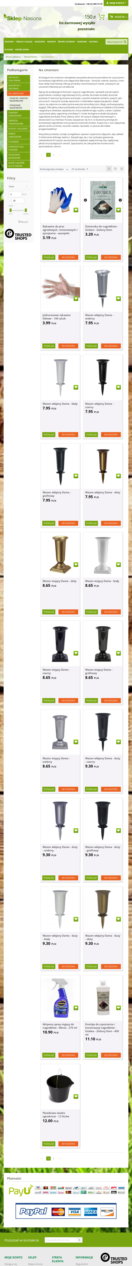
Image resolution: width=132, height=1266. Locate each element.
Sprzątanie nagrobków (16, 106)
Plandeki (13, 141)
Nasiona (9, 41)
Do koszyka (68, 257)
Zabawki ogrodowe (14, 114)
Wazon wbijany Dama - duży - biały (60, 937)
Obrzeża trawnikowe (15, 122)
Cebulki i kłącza (24, 41)
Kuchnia (93, 41)
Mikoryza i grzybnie (14, 87)
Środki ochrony (66, 41)
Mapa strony (35, 1264)
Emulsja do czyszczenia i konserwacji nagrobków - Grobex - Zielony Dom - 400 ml (102, 1029)
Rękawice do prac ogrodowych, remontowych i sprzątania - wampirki (60, 230)
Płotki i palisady (18, 128)
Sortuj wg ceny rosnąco (54, 169)
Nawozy (51, 41)
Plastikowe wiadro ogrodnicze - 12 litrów (56, 1114)
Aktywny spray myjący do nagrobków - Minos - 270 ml (60, 1026)
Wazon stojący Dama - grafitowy (99, 671)
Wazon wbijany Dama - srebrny (99, 316)
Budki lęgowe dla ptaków (16, 164)
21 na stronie (80, 169)
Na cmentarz (16, 93)
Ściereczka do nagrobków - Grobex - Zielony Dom (101, 228)
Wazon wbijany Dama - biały (60, 403)
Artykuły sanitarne (14, 79)
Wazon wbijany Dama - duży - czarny (102, 760)
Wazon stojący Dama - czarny (56, 671)
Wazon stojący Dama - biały (102, 581)
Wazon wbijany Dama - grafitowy (57, 494)
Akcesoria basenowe (14, 156)
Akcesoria (40, 41)
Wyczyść (24, 222)
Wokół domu (22, 49)
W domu (9, 49)
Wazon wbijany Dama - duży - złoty (102, 937)
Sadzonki (82, 41)
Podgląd (49, 257)
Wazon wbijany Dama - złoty (102, 492)
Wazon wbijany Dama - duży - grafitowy (102, 848)
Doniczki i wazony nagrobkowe (19, 99)
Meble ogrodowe (14, 135)
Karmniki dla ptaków (16, 148)
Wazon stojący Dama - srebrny (56, 760)
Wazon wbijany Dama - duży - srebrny (60, 848)
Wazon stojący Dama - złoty (59, 581)
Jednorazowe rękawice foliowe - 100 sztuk (57, 316)
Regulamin (82, 1264)
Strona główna (13, 56)
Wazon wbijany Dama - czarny (99, 405)
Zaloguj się (10, 1264)
